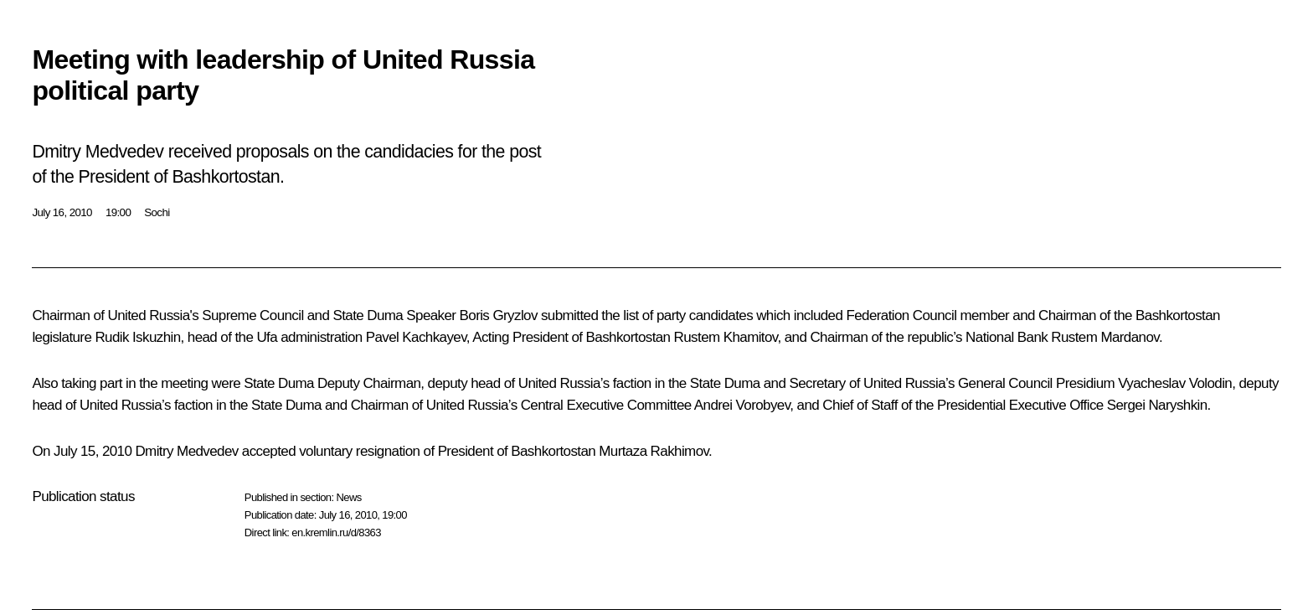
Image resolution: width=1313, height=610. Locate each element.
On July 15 (63, 451)
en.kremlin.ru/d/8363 (336, 532)
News (348, 497)
